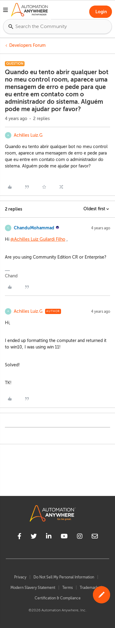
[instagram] (79, 537)
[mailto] (95, 537)
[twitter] (34, 537)
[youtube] (64, 537)
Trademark (89, 588)
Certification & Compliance (58, 598)
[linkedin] (49, 537)
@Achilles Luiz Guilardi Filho (37, 239)
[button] (5, 10)
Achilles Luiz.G (28, 135)
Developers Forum (27, 45)
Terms (67, 588)
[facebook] (19, 537)
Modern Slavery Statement (32, 588)
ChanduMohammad (34, 227)
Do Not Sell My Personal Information (63, 577)
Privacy (20, 577)
